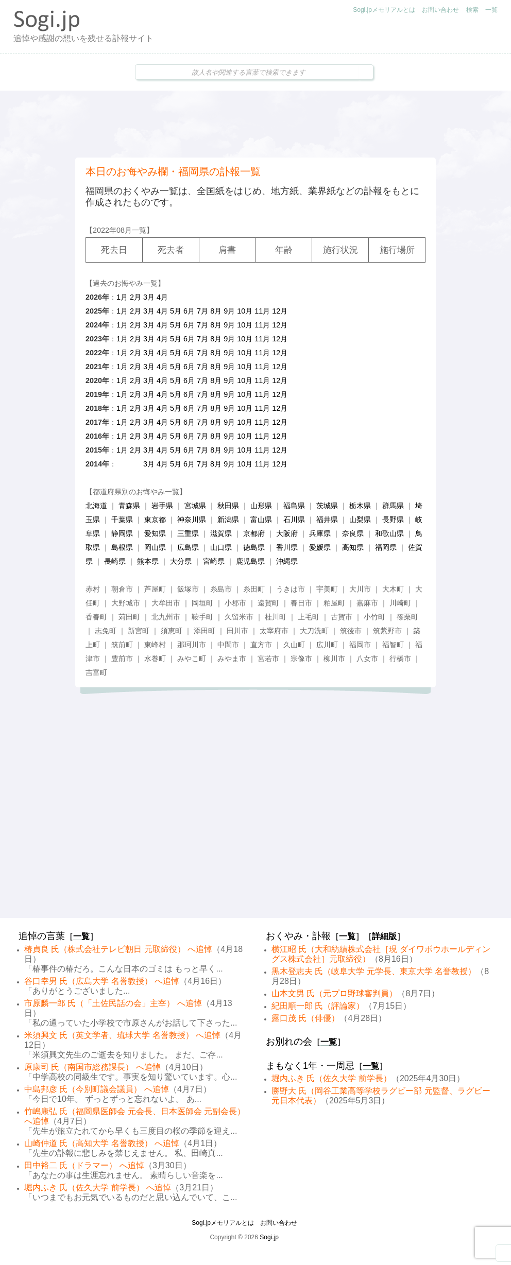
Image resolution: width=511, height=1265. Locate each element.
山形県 (261, 505)
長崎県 (115, 561)
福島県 (294, 505)
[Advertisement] (255, 124)
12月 (279, 311)
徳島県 (254, 547)
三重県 (188, 533)
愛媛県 (320, 547)
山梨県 (360, 519)
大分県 (181, 561)
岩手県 (162, 505)
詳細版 (384, 936)
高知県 (353, 547)
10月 (244, 311)
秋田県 (228, 505)
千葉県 (122, 519)
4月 (162, 297)
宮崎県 (214, 561)
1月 (122, 297)
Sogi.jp (269, 1237)
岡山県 (155, 547)
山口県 (221, 547)
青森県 (129, 505)
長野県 (393, 519)
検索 (472, 9)
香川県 (287, 547)
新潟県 (228, 519)
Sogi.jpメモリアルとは (384, 9)
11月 (262, 311)
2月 (135, 297)
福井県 (327, 519)
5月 (175, 311)
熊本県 (148, 561)
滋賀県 (221, 533)
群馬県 (393, 505)
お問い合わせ (440, 9)
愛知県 (155, 533)
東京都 (155, 519)
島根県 (122, 547)
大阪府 (287, 533)
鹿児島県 (250, 561)
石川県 (294, 519)
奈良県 (353, 533)
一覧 (491, 9)
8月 (216, 311)
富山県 (261, 519)
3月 (149, 297)
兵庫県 (320, 533)
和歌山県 (389, 533)
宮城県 (195, 505)
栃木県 (360, 505)
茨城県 (327, 505)
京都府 (254, 533)
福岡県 (386, 547)
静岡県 (122, 533)
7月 (202, 311)
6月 (189, 311)
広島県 (188, 547)
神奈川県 (191, 519)
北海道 (96, 505)
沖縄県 (287, 561)
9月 (229, 311)
